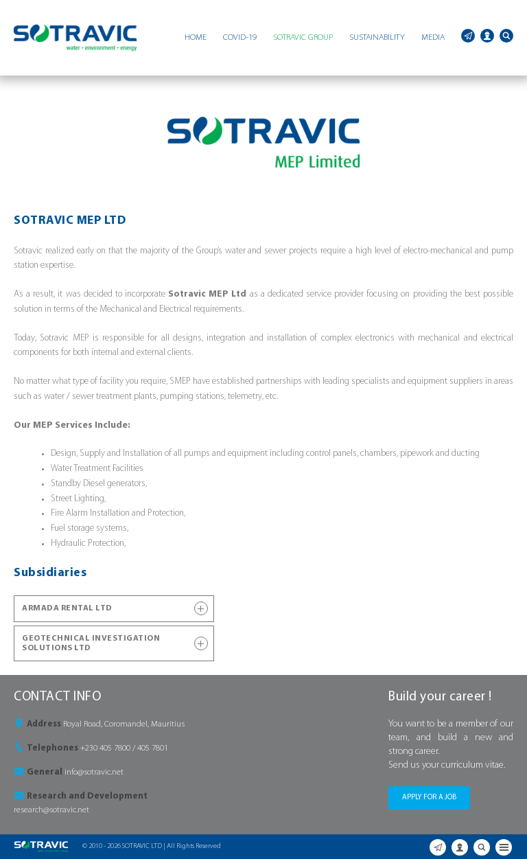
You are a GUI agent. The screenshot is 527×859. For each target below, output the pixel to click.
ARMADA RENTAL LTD (114, 608)
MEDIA (433, 37)
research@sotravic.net (51, 809)
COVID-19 (240, 37)
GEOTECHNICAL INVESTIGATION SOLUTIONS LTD (114, 643)
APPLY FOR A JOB (429, 797)
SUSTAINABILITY (377, 37)
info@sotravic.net (94, 772)
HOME (196, 37)
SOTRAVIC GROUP (303, 37)
